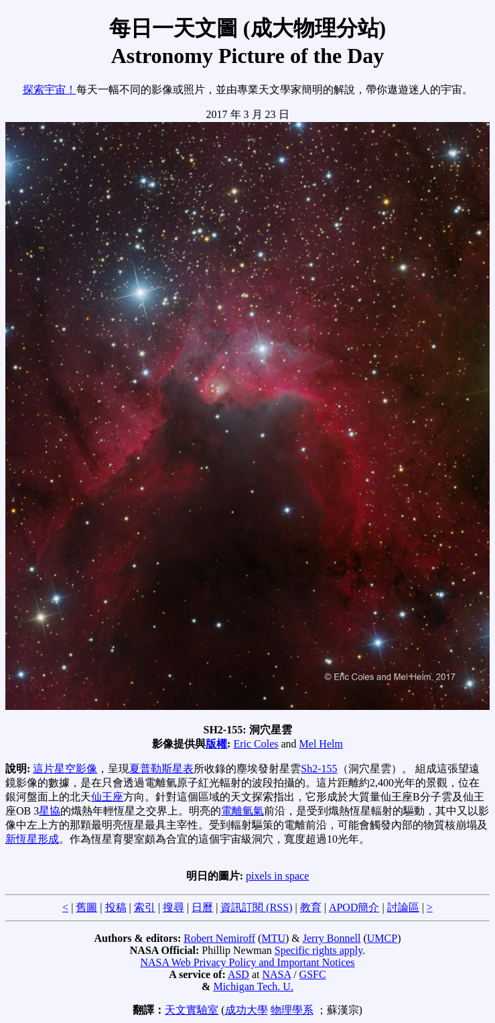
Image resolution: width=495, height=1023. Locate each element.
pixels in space (277, 876)
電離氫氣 (242, 811)
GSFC (312, 974)
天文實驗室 (191, 1010)
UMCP (382, 938)
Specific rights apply (318, 950)
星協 (49, 811)
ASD (238, 974)
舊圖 (86, 907)
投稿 (116, 907)
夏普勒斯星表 (161, 768)
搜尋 (173, 907)
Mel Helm (321, 743)
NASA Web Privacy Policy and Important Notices (247, 962)
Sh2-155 (319, 768)
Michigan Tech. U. (253, 986)
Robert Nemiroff (219, 938)
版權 (216, 743)
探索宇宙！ (49, 89)
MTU (273, 938)
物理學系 (292, 1010)
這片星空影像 (65, 768)
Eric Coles (255, 743)
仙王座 (107, 796)
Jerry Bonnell (332, 938)
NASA (276, 974)
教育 (311, 907)
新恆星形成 (32, 839)
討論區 (403, 907)
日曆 (202, 907)
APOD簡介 (354, 907)
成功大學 (246, 1010)
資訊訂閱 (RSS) (256, 907)
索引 (144, 907)
